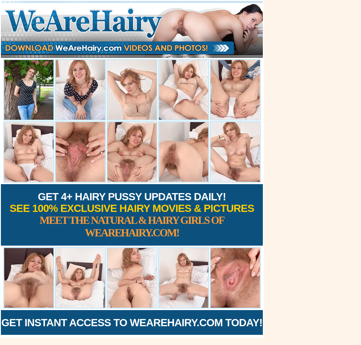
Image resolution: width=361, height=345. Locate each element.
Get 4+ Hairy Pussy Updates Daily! (132, 215)
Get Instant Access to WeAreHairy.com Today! (132, 322)
